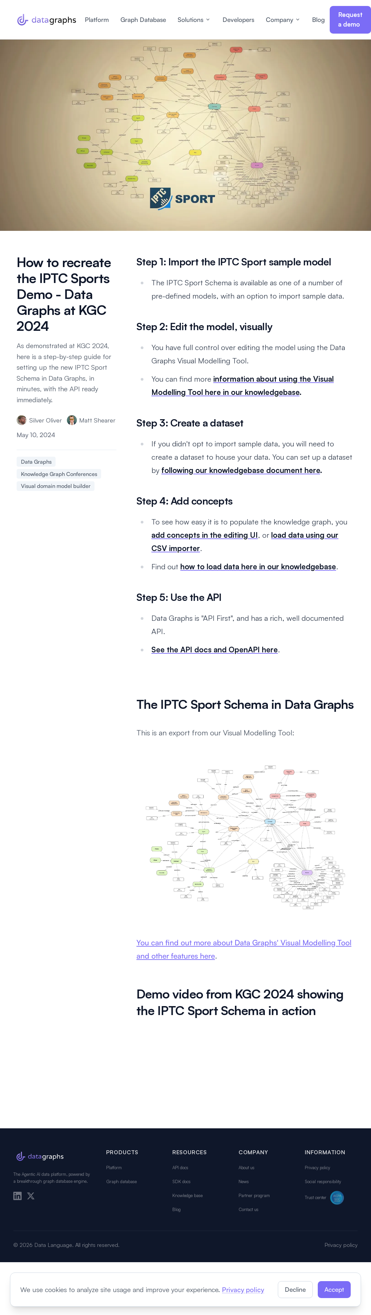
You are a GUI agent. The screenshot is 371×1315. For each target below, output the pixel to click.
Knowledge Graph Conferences (59, 474)
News (244, 1181)
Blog (318, 20)
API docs (180, 1167)
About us (247, 1167)
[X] (31, 1196)
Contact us (249, 1209)
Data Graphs (36, 461)
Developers (238, 20)
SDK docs (181, 1181)
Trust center (325, 1197)
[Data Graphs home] (46, 20)
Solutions (194, 20)
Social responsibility (323, 1181)
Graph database (121, 1181)
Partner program (254, 1195)
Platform (97, 20)
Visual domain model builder (56, 486)
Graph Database (143, 20)
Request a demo (350, 19)
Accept (334, 1289)
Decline (295, 1289)
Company (283, 20)
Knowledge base (187, 1195)
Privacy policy (317, 1167)
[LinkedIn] (17, 1196)
